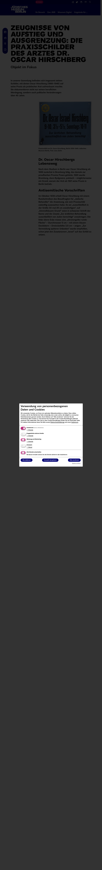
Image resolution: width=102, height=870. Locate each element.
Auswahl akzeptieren (50, 460)
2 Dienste (30, 430)
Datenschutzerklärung (57, 422)
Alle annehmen (74, 460)
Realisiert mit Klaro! (76, 463)
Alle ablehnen (26, 460)
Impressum (74, 422)
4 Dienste (30, 435)
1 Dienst (29, 447)
